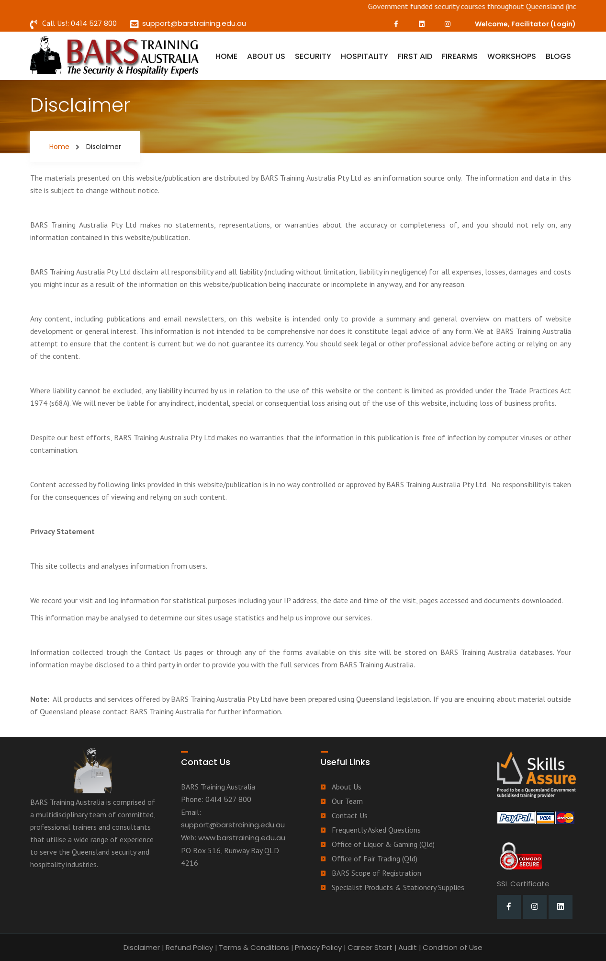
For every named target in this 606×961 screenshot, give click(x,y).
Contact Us (350, 815)
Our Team (347, 801)
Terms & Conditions (254, 947)
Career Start (370, 947)
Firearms (460, 56)
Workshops (511, 56)
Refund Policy (189, 947)
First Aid (415, 56)
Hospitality (364, 56)
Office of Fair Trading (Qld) (374, 858)
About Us (266, 56)
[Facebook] (396, 24)
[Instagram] (448, 24)
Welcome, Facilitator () (525, 24)
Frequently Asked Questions (376, 830)
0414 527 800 (94, 23)
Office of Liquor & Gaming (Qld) (383, 844)
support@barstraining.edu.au (194, 23)
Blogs (558, 56)
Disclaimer (141, 947)
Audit (407, 947)
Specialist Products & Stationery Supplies (398, 887)
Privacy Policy (318, 947)
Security (313, 56)
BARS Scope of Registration (376, 873)
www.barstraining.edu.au (241, 838)
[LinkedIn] (422, 24)
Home (226, 56)
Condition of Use (453, 947)
